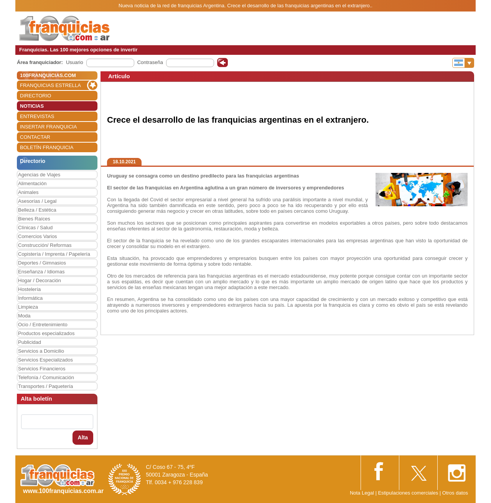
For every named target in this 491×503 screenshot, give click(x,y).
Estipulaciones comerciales (408, 493)
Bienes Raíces (34, 219)
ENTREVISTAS (37, 116)
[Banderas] (463, 63)
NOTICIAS (32, 106)
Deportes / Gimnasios (42, 263)
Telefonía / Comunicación (46, 377)
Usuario (74, 62)
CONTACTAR (35, 137)
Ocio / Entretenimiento (43, 324)
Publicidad (29, 342)
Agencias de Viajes (39, 175)
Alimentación (32, 183)
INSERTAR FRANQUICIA (48, 127)
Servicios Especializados (45, 360)
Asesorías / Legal (37, 201)
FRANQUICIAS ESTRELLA (50, 85)
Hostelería (29, 289)
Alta (83, 437)
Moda (24, 316)
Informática (30, 298)
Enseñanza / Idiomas (41, 272)
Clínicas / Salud (35, 227)
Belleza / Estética (37, 210)
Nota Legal (362, 493)
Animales (28, 192)
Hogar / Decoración (39, 280)
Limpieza (28, 307)
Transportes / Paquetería (45, 386)
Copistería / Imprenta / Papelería (54, 254)
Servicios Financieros (42, 368)
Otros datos (455, 493)
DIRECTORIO (35, 96)
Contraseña (150, 62)
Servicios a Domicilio (41, 351)
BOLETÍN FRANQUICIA (46, 147)
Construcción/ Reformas (44, 245)
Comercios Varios (37, 236)
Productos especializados (46, 333)
